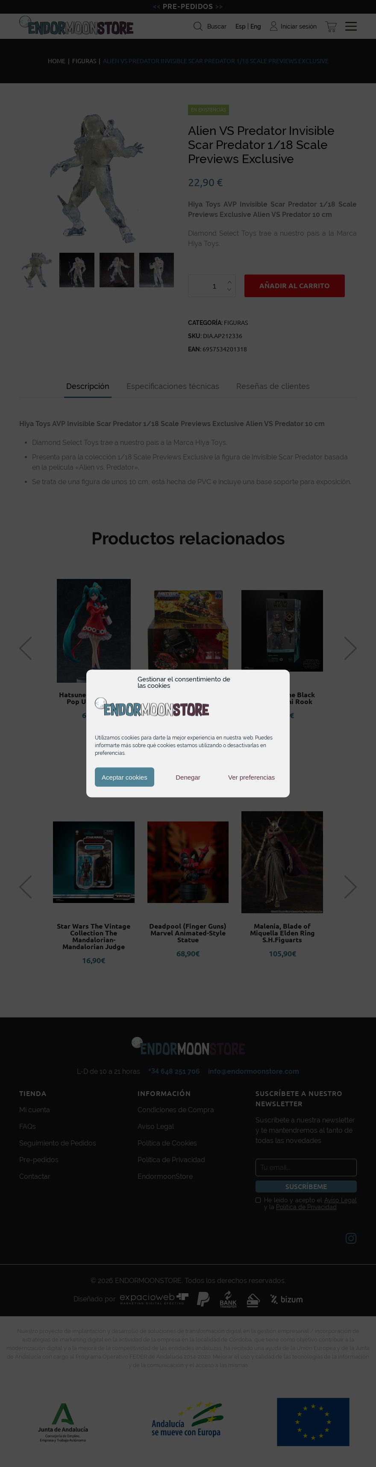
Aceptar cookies (124, 776)
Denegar (188, 776)
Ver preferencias (251, 776)
